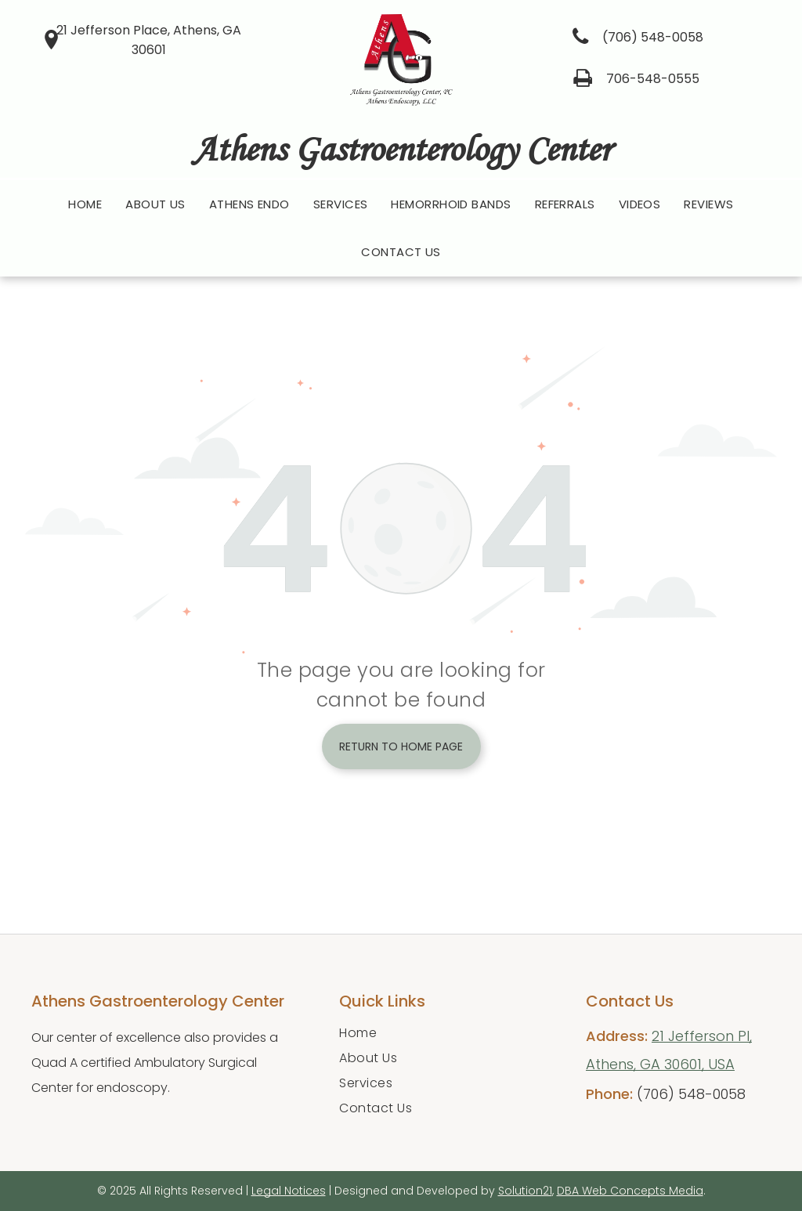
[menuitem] (85, 204)
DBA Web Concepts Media (630, 1190)
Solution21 (525, 1190)
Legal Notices (288, 1190)
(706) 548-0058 (691, 1094)
